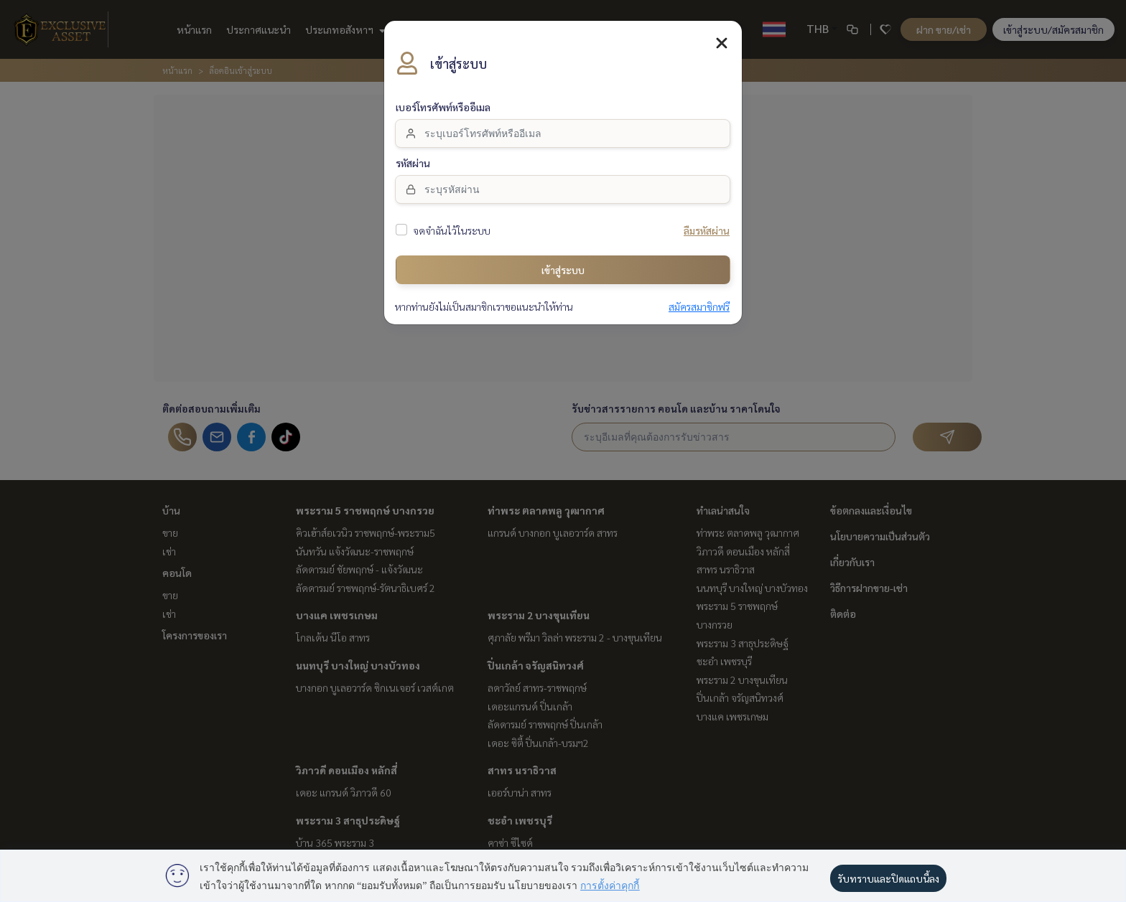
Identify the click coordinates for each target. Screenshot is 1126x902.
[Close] (721, 33)
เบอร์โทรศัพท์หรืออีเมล (443, 98)
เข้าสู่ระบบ (563, 260)
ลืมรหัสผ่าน (707, 221)
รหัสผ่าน (413, 154)
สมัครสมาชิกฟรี (699, 298)
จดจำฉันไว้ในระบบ (451, 221)
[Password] (562, 180)
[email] (562, 124)
